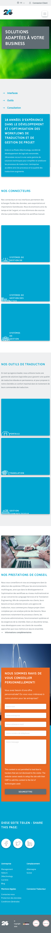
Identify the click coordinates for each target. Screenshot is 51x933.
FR (19, 3)
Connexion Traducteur (36, 889)
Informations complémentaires (18, 632)
